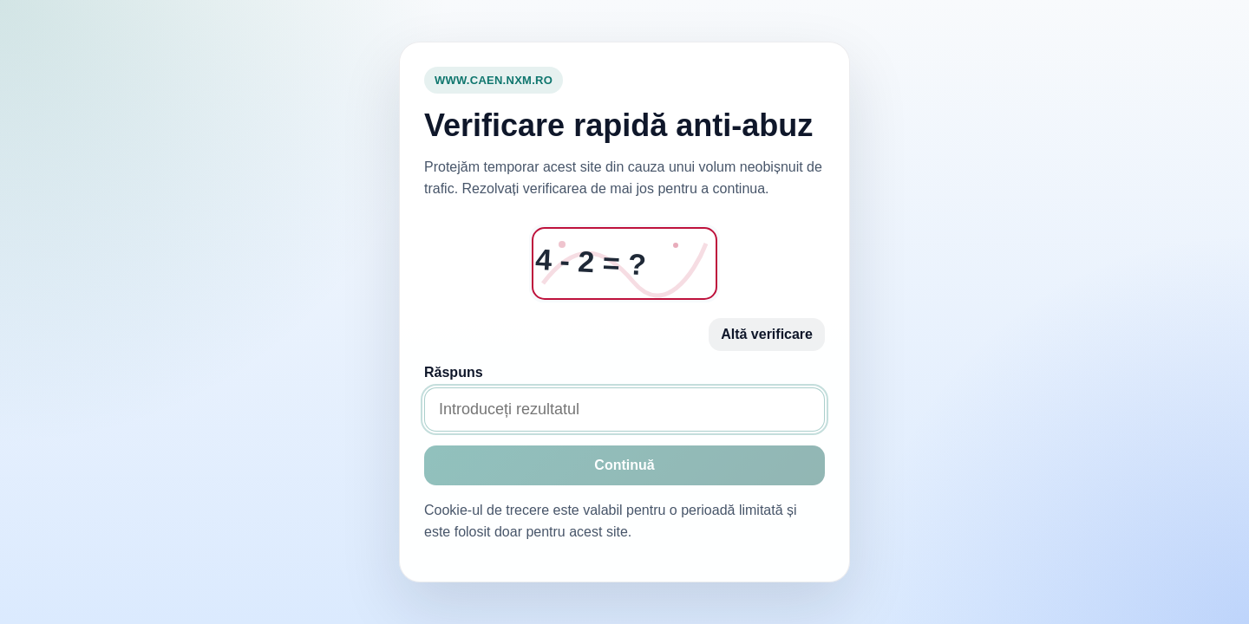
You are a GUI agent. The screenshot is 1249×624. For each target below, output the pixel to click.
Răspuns (453, 372)
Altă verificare (767, 334)
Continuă (624, 465)
